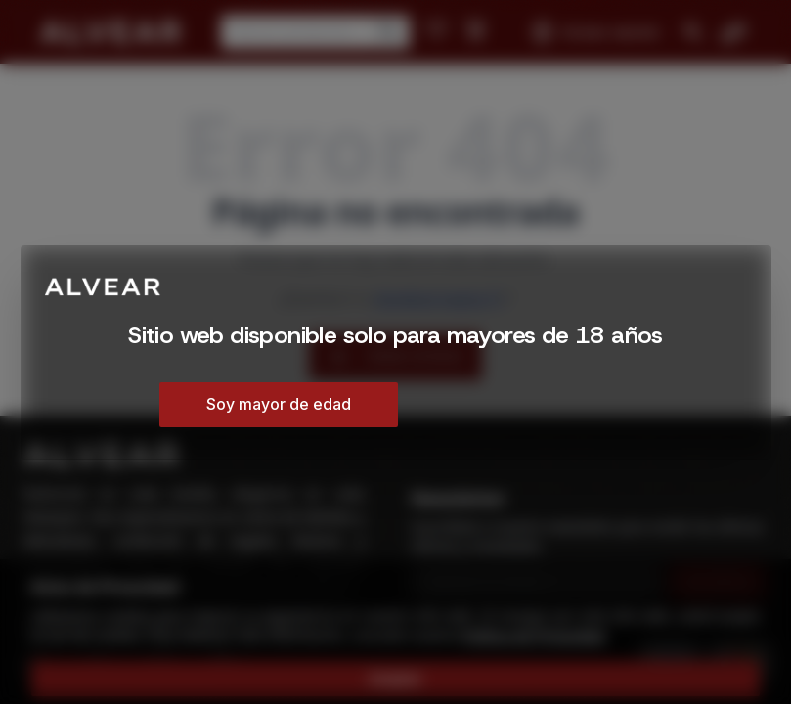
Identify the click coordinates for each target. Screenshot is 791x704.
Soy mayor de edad (278, 404)
